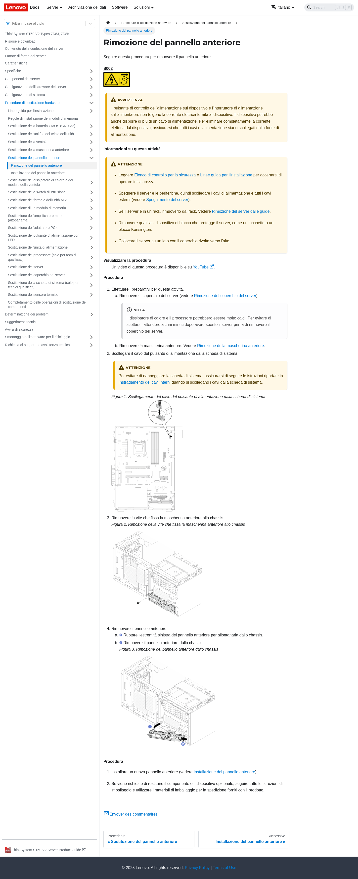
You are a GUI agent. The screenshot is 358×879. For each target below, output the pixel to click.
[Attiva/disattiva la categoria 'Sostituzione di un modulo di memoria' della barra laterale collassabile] (91, 208)
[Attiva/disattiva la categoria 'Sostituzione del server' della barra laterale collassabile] (91, 267)
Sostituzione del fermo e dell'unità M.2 (37, 200)
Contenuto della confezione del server (34, 49)
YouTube (203, 267)
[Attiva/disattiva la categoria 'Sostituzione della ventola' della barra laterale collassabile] (91, 142)
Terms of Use (224, 868)
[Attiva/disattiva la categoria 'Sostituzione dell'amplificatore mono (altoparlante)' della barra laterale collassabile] (91, 218)
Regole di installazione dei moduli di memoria (43, 118)
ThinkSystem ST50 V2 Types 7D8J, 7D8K (37, 34)
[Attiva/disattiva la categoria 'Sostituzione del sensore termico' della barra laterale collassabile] (91, 295)
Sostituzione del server (25, 267)
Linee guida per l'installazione (30, 111)
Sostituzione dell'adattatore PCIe (33, 228)
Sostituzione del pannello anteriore (34, 158)
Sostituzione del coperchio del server (36, 275)
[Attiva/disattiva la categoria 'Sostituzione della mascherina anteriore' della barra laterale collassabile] (91, 150)
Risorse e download (20, 41)
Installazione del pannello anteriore (38, 173)
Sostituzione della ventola (27, 142)
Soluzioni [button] (142, 7)
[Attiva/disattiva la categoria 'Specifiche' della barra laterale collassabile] (91, 71)
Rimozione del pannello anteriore (36, 165)
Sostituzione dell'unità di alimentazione (38, 247)
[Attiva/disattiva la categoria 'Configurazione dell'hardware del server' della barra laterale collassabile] (91, 87)
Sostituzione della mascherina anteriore (38, 150)
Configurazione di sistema (25, 95)
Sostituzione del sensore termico (33, 295)
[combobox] (12, 23)
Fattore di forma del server (25, 56)
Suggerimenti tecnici (20, 322)
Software (120, 7)
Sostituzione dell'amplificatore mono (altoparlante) (35, 218)
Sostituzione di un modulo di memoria (37, 208)
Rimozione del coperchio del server (225, 296)
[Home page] (108, 23)
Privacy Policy (197, 868)
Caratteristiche (16, 63)
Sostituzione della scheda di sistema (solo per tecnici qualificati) (43, 285)
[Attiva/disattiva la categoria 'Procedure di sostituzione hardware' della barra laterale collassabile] (91, 103)
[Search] (329, 7)
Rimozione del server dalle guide (240, 211)
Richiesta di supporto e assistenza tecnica (37, 345)
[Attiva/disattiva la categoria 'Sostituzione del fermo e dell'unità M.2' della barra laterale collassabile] (91, 200)
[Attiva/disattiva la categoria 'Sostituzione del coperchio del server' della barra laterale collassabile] (91, 275)
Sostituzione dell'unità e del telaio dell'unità (41, 134)
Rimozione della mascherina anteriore (230, 346)
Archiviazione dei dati (87, 7)
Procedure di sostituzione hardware (32, 103)
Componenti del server (22, 79)
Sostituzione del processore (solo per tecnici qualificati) (42, 257)
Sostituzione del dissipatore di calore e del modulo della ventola (40, 182)
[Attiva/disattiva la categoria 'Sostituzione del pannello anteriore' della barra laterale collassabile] (91, 158)
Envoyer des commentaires (130, 814)
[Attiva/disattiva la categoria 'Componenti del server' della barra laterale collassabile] (91, 79)
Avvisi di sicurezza (19, 329)
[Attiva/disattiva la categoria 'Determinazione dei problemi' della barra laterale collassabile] (91, 314)
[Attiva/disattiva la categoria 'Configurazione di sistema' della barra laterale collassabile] (91, 95)
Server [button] (52, 7)
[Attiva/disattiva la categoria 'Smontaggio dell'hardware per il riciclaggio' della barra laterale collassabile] (91, 337)
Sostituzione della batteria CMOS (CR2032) (41, 126)
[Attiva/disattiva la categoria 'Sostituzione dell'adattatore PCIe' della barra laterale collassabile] (91, 228)
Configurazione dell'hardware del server (35, 87)
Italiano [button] (280, 7)
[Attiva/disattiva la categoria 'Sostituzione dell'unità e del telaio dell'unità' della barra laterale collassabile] (91, 134)
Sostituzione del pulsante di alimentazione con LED (43, 237)
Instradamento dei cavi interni (145, 382)
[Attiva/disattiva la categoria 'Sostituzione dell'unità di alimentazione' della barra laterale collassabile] (91, 248)
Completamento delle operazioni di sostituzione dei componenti (47, 304)
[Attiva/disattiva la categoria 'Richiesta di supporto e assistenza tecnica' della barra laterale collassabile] (91, 345)
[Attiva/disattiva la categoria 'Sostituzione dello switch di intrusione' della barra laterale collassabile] (91, 192)
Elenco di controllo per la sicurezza (165, 175)
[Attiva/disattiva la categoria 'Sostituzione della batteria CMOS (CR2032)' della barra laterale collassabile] (91, 126)
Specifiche (13, 71)
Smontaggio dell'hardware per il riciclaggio (37, 337)
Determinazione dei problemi (27, 314)
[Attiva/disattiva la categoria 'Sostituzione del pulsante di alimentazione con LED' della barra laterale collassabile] (91, 238)
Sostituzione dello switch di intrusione (37, 192)
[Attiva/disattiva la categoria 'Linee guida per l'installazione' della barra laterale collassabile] (91, 111)
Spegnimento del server (167, 200)
